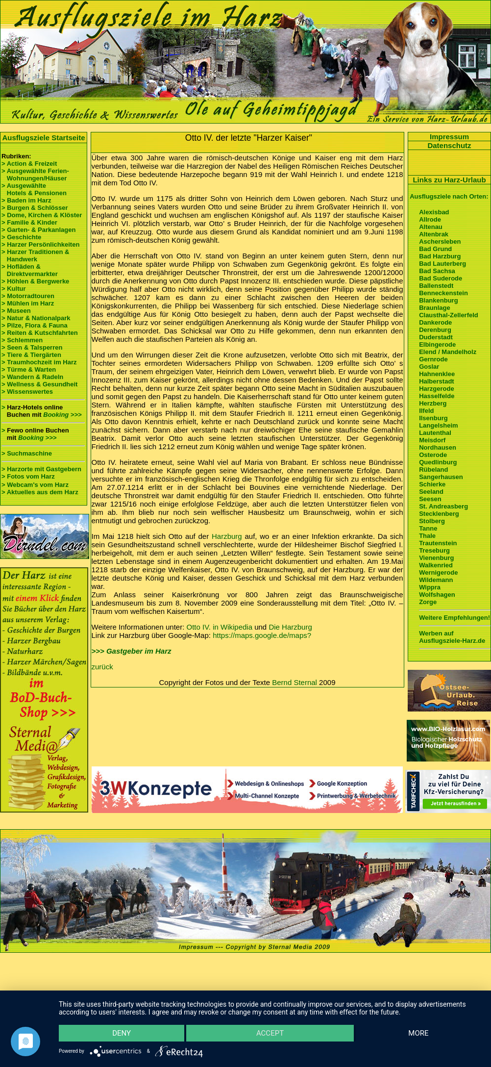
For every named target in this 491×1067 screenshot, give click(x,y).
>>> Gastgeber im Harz (132, 651)
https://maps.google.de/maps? (262, 635)
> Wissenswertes (27, 391)
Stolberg (432, 521)
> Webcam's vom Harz (35, 484)
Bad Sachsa (437, 271)
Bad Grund (435, 249)
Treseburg (434, 550)
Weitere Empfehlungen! (454, 617)
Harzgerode (436, 388)
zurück (102, 666)
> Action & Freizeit (29, 163)
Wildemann (436, 580)
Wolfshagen (437, 594)
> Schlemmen (22, 340)
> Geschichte (21, 237)
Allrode (430, 219)
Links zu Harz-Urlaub (449, 180)
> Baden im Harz (26, 200)
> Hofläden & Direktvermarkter (29, 270)
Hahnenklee (437, 374)
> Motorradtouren (27, 296)
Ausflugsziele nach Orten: (449, 196)
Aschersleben (440, 241)
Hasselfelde (436, 396)
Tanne (428, 528)
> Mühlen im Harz (27, 303)
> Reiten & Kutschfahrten (39, 332)
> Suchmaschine (26, 453)
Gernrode (433, 359)
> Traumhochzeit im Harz (39, 362)
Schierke (432, 484)
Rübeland (433, 469)
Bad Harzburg (440, 256)
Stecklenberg (439, 513)
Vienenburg (436, 557)
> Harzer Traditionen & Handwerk (35, 255)
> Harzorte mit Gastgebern (41, 469)
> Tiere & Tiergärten (31, 354)
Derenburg (435, 329)
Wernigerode (438, 572)
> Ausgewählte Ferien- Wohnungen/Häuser (36, 174)
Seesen (430, 499)
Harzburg (227, 536)
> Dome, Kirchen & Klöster (41, 215)
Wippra (430, 587)
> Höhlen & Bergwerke (35, 281)
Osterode (433, 454)
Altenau (430, 226)
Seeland (431, 491)
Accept (270, 1032)
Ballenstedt (436, 285)
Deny (122, 1032)
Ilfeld (426, 410)
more (418, 1032)
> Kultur (13, 288)
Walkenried (436, 565)
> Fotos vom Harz (28, 476)
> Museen (16, 310)
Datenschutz (449, 145)
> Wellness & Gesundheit (39, 384)
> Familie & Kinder (29, 222)
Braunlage (434, 307)
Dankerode (435, 322)
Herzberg (432, 403)
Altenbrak (433, 234)
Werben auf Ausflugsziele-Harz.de (452, 637)
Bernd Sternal (294, 682)
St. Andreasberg (443, 506)
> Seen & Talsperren (31, 347)
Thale (427, 535)
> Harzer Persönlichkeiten (40, 244)
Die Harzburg (290, 627)
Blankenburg (438, 300)
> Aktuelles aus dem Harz (39, 492)
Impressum (449, 136)
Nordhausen (437, 447)
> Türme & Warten (28, 369)
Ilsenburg (433, 418)
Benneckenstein (443, 293)
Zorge (428, 602)
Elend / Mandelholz (447, 352)
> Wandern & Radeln (32, 377)
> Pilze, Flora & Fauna (34, 325)
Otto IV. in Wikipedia (220, 627)
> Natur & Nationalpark (36, 318)
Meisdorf (432, 440)
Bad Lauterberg (442, 263)
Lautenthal (435, 432)
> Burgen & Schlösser (34, 207)
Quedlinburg (438, 462)
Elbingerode (437, 344)
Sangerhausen (441, 477)
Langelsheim (438, 425)
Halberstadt (436, 381)
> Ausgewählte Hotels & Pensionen (34, 189)
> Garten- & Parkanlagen (38, 229)
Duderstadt (436, 337)
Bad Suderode (440, 278)
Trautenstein (438, 543)
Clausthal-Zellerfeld (448, 315)
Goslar (429, 366)
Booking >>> (62, 414)
